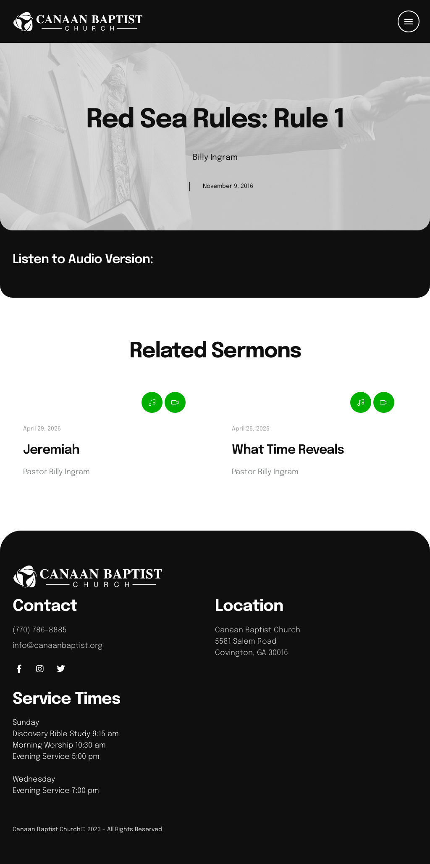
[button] (409, 21)
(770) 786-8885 (40, 630)
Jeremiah (51, 450)
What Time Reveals (288, 450)
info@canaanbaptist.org (57, 646)
